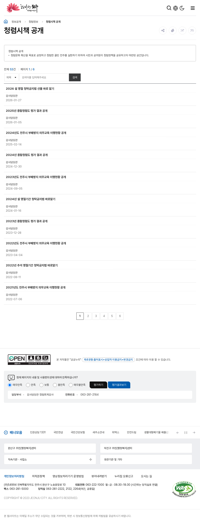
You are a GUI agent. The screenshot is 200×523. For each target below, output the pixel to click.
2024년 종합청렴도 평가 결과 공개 (27, 155)
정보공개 (16, 21)
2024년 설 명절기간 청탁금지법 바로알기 (30, 199)
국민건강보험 (78, 432)
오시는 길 (146, 476)
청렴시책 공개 (53, 21)
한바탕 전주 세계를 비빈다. (22, 8)
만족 (33, 384)
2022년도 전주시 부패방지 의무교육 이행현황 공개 (36, 243)
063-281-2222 (55, 488)
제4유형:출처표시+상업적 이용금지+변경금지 (108, 359)
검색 (74, 77)
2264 (76, 488)
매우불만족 (79, 384)
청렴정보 (33, 21)
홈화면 (6, 21)
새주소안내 (98, 432)
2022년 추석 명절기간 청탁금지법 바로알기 (32, 265)
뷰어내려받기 (99, 476)
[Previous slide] (177, 432)
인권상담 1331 (38, 432)
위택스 (115, 432)
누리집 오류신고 (124, 476)
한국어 (175, 8)
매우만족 (17, 384)
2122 (69, 488)
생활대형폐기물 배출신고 (157, 432)
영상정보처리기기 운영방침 (68, 476)
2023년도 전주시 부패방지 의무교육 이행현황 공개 (36, 177)
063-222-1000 (95, 484)
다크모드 (181, 8)
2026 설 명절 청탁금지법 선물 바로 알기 (30, 88)
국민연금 (58, 432)
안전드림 (131, 432)
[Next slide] (194, 432)
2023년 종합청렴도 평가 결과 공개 (26, 221)
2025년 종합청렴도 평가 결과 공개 (26, 111)
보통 (46, 384)
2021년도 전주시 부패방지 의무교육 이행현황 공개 (35, 287)
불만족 (61, 384)
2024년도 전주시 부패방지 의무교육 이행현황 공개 (36, 133)
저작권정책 (38, 476)
